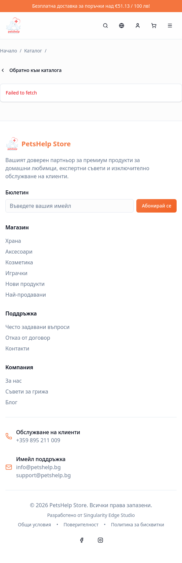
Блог (11, 402)
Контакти (17, 348)
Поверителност (80, 524)
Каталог (33, 50)
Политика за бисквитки (137, 524)
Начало (8, 50)
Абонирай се (156, 205)
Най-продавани (25, 294)
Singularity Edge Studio (109, 515)
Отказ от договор (27, 337)
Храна (13, 241)
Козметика (19, 262)
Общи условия (34, 524)
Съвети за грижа (26, 391)
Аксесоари (19, 251)
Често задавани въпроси (37, 327)
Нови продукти (25, 284)
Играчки (16, 273)
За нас (13, 380)
